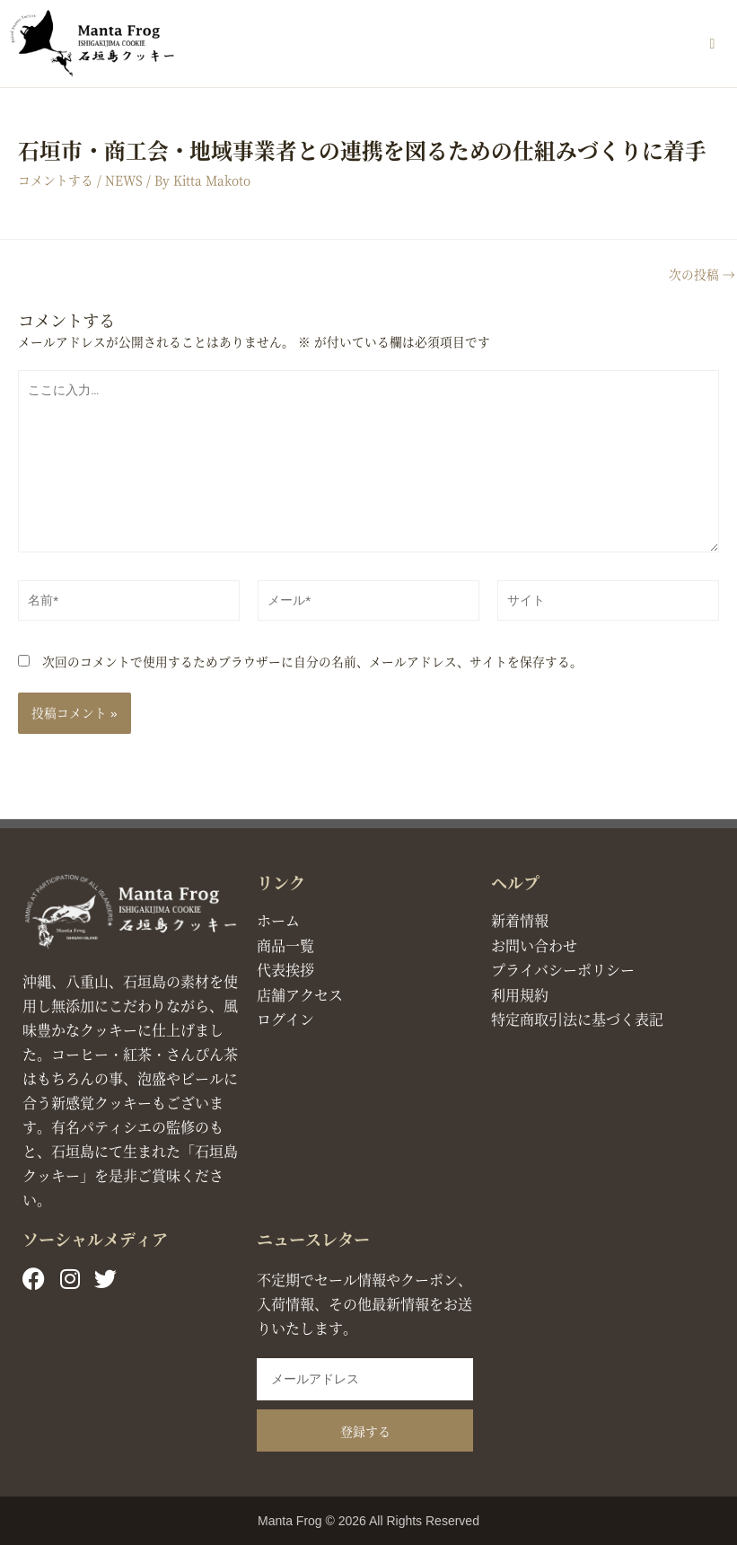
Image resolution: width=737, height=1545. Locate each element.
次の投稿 (702, 275)
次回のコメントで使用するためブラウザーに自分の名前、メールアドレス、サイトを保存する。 (312, 661)
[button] (712, 43)
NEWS (124, 180)
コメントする (55, 180)
